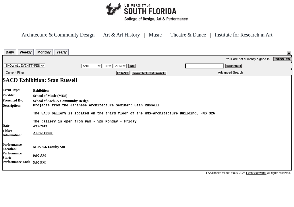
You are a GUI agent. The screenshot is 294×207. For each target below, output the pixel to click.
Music (155, 35)
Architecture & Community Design (58, 35)
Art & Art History (121, 35)
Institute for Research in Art (243, 35)
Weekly (26, 52)
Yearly (62, 52)
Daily (10, 52)
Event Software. (256, 177)
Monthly (44, 52)
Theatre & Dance (188, 35)
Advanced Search (230, 72)
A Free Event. (43, 137)
